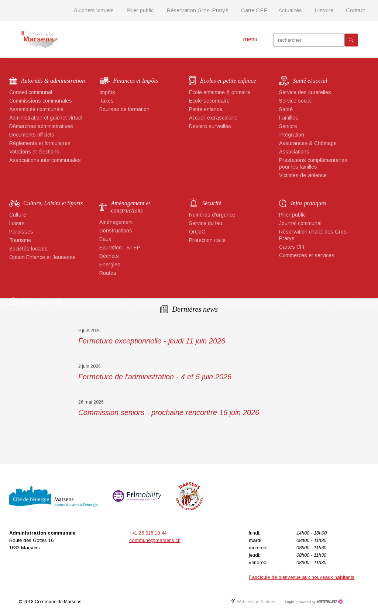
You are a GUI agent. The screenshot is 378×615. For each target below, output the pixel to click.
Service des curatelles (305, 92)
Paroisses (21, 232)
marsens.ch (39, 39)
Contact (355, 10)
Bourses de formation (124, 109)
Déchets (109, 256)
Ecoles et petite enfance (228, 80)
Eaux (105, 239)
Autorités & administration (53, 80)
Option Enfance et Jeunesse (42, 257)
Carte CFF (254, 10)
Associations (294, 152)
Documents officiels (31, 135)
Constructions (115, 231)
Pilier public (140, 10)
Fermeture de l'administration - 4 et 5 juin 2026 (154, 377)
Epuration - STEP (119, 248)
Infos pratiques (308, 203)
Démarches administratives (41, 126)
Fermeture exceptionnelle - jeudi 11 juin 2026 (151, 341)
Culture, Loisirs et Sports (53, 203)
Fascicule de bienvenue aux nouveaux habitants (301, 577)
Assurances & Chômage (308, 143)
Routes (107, 273)
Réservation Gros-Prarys (197, 10)
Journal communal (300, 223)
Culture (17, 215)
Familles (288, 118)
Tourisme (20, 240)
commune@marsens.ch (155, 540)
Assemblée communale (36, 109)
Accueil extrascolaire (213, 118)
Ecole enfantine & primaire (219, 92)
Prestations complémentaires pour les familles (313, 163)
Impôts (107, 92)
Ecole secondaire (209, 101)
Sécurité (211, 203)
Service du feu (205, 223)
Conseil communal (30, 92)
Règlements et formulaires (40, 143)
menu (250, 39)
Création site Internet (319, 601)
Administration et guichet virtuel (45, 118)
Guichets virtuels (93, 10)
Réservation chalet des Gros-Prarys (313, 235)
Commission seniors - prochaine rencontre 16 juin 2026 (168, 412)
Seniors (288, 126)
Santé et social (310, 80)
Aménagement (116, 222)
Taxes (106, 101)
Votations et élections (34, 152)
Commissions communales (40, 101)
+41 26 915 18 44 (147, 533)
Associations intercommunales (45, 160)
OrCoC (197, 232)
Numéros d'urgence (212, 215)
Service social (295, 101)
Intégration (291, 135)
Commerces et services (306, 255)
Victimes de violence (303, 175)
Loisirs (17, 223)
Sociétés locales (28, 249)
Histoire (324, 10)
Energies (109, 264)
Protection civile (207, 240)
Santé (286, 109)
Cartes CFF (292, 247)
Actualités (290, 10)
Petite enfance (205, 109)
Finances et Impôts (135, 80)
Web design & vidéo (253, 602)
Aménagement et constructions (130, 207)
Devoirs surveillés (210, 126)
